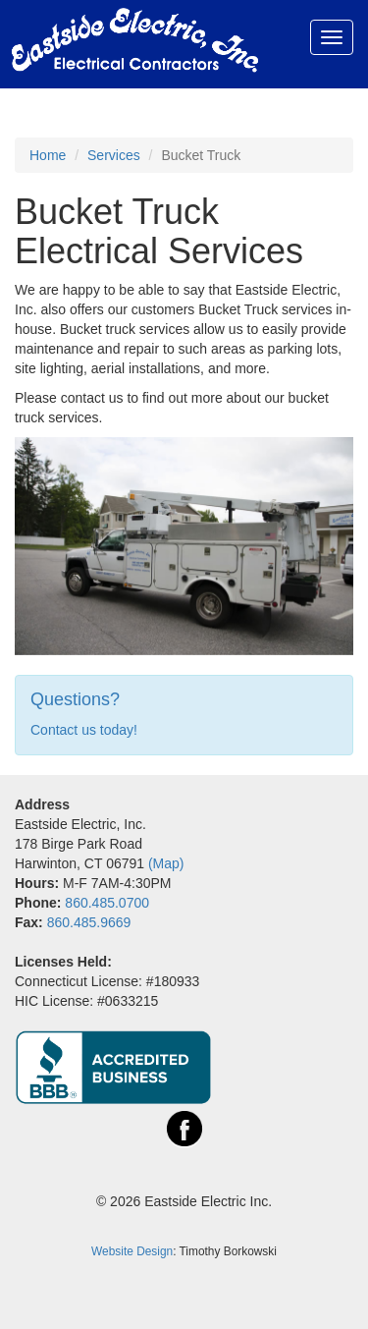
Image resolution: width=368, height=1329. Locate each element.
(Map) (166, 863)
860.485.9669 (89, 922)
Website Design (132, 1251)
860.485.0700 (107, 903)
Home (47, 155)
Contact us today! (83, 730)
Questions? (75, 699)
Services (113, 155)
